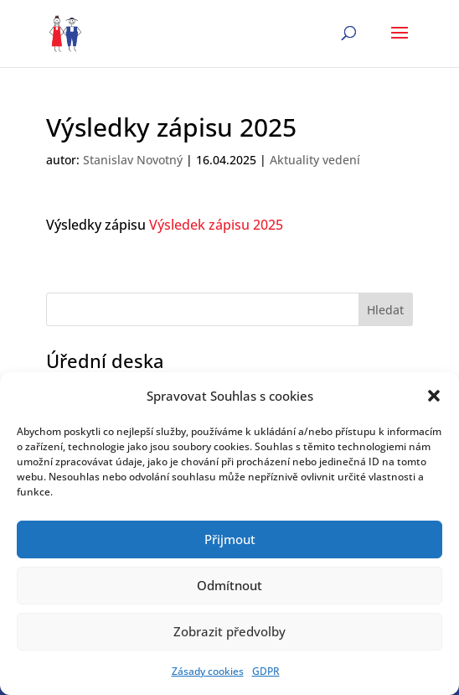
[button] (433, 395)
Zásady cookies (208, 671)
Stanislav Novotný (133, 160)
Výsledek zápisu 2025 (216, 224)
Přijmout (229, 539)
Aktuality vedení (315, 160)
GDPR (266, 671)
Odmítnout (229, 585)
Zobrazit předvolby (229, 631)
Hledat (385, 310)
